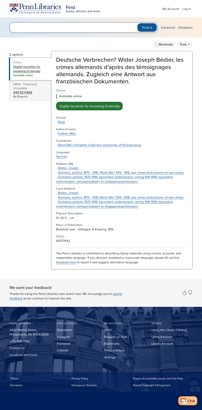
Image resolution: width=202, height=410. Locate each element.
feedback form (66, 262)
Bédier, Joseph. (68, 168)
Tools (184, 44)
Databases (185, 27)
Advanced (168, 27)
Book (61, 122)
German (61, 156)
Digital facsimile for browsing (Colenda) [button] (89, 106)
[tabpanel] (122, 99)
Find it (147, 27)
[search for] (74, 27)
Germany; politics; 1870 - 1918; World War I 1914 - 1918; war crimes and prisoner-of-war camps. (121, 172)
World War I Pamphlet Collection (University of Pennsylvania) (99, 145)
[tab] (30, 68)
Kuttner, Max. (67, 133)
